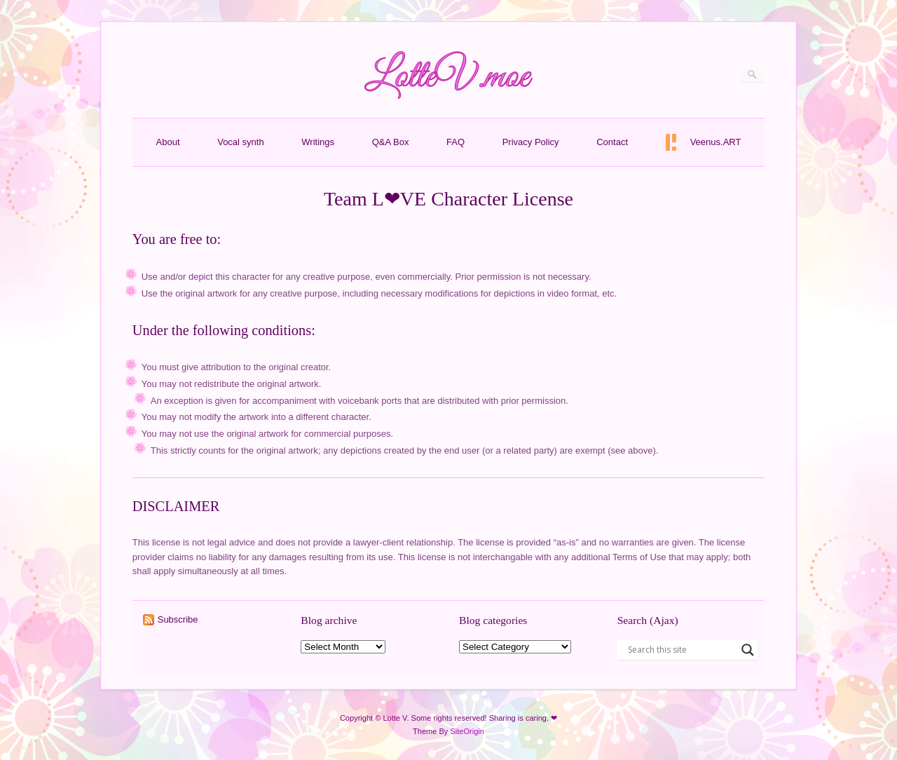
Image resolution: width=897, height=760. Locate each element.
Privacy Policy (530, 142)
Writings (317, 142)
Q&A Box (390, 142)
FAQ (455, 142)
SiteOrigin (467, 731)
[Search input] (681, 650)
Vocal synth (240, 142)
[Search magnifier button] (748, 650)
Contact (612, 142)
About (168, 142)
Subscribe (178, 619)
